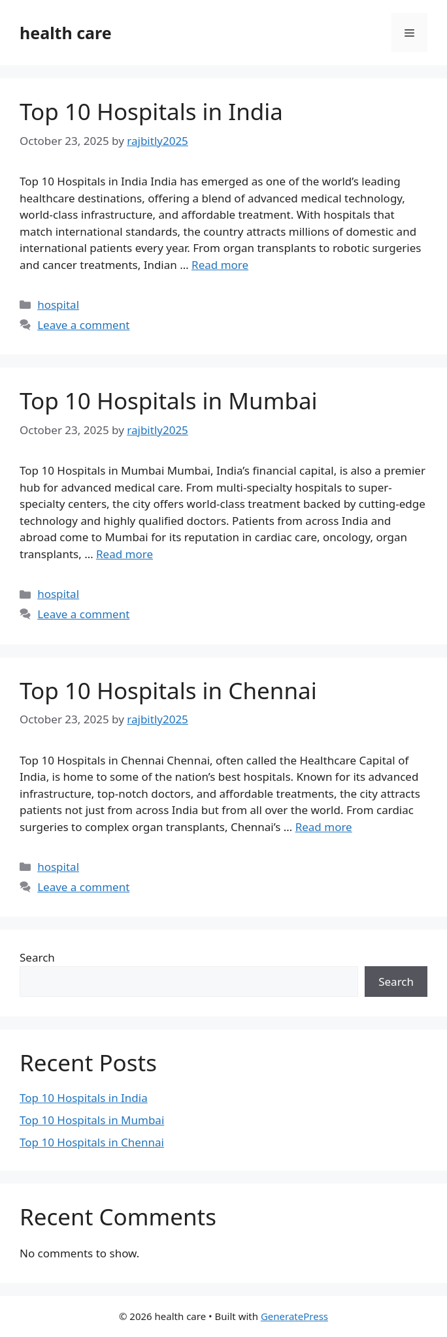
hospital (58, 304)
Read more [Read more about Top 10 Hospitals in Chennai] (323, 826)
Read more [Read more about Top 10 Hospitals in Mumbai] (124, 553)
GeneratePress (294, 1316)
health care (66, 33)
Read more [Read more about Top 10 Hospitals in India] (219, 264)
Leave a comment (83, 324)
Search (37, 957)
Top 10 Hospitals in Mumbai (169, 400)
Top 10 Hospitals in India (151, 111)
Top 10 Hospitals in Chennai (168, 690)
